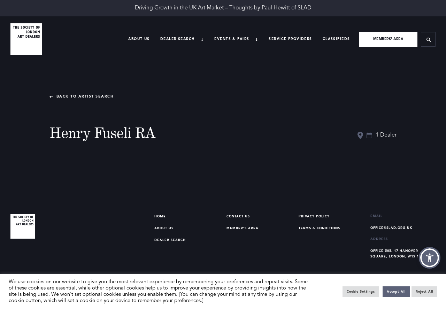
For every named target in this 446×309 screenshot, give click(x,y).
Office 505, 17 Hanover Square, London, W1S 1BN (397, 253)
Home (160, 216)
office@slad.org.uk (391, 228)
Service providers (290, 39)
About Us (138, 39)
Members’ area (388, 39)
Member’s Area (242, 228)
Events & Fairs (231, 39)
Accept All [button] (396, 291)
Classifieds (336, 39)
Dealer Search (170, 240)
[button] (429, 257)
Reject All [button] (424, 291)
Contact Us (238, 216)
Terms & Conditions (319, 228)
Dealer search (177, 39)
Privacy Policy (314, 216)
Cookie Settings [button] (361, 291)
